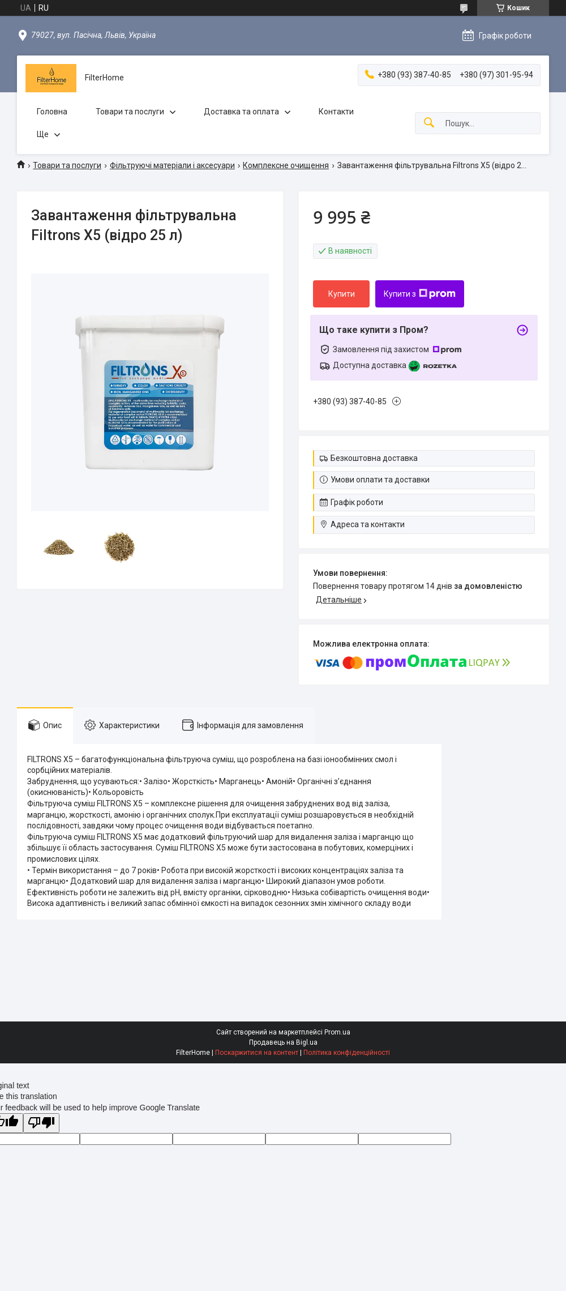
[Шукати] (429, 123)
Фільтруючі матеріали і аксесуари (172, 165)
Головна (52, 111)
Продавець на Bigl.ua (283, 1042)
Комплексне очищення (286, 165)
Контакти (336, 111)
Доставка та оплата (241, 111)
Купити (341, 293)
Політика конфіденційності (346, 1053)
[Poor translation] (41, 1123)
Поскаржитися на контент (256, 1053)
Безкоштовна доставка (374, 458)
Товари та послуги (130, 111)
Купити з (420, 294)
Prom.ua (337, 1032)
